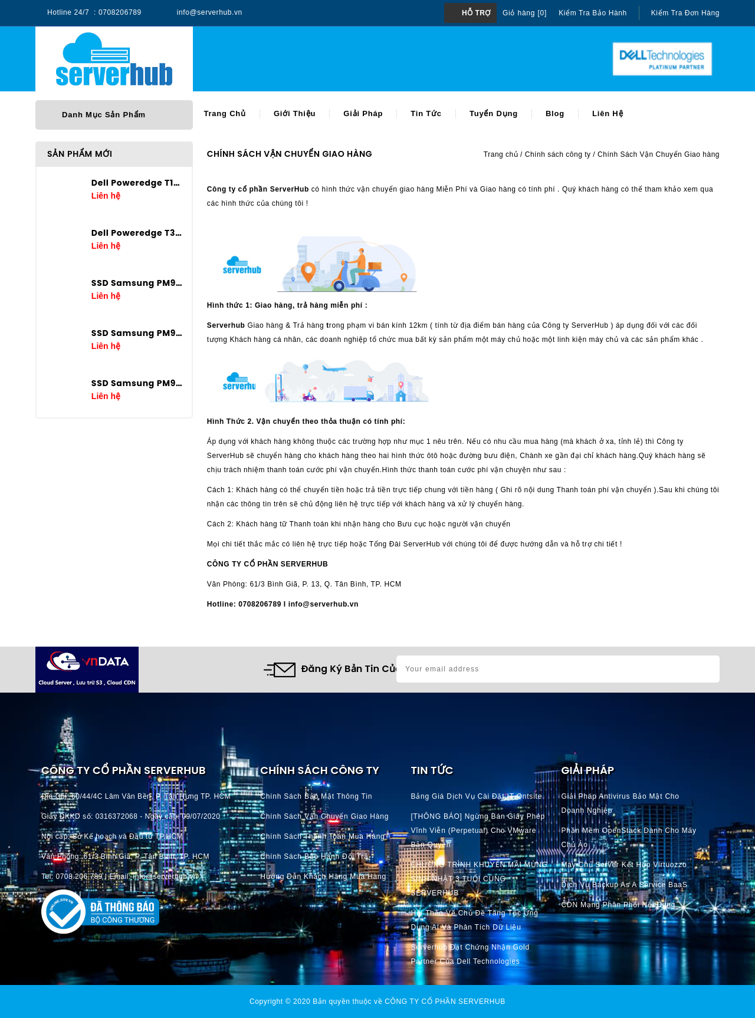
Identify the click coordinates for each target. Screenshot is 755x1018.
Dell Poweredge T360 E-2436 (137, 233)
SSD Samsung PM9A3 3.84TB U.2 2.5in (137, 333)
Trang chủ (224, 113)
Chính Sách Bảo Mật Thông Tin (316, 796)
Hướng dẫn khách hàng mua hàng (323, 876)
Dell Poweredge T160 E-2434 (137, 183)
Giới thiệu (295, 113)
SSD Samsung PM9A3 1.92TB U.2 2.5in (137, 383)
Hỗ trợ (476, 13)
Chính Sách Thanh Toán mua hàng (322, 836)
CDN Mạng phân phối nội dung (619, 905)
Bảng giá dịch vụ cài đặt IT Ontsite (476, 796)
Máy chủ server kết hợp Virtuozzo (624, 865)
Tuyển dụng (494, 113)
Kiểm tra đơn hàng (685, 13)
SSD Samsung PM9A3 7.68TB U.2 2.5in (137, 283)
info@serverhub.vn (209, 12)
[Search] (380, 59)
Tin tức (426, 113)
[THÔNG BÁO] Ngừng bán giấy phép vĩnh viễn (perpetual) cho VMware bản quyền (478, 830)
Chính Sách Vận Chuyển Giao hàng (324, 816)
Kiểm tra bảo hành (593, 13)
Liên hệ (607, 113)
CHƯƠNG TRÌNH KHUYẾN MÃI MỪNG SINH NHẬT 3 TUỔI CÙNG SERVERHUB (479, 879)
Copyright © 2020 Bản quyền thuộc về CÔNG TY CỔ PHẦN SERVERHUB (377, 1001)
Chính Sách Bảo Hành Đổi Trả (314, 856)
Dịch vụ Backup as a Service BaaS (625, 885)
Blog (555, 113)
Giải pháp (363, 113)
